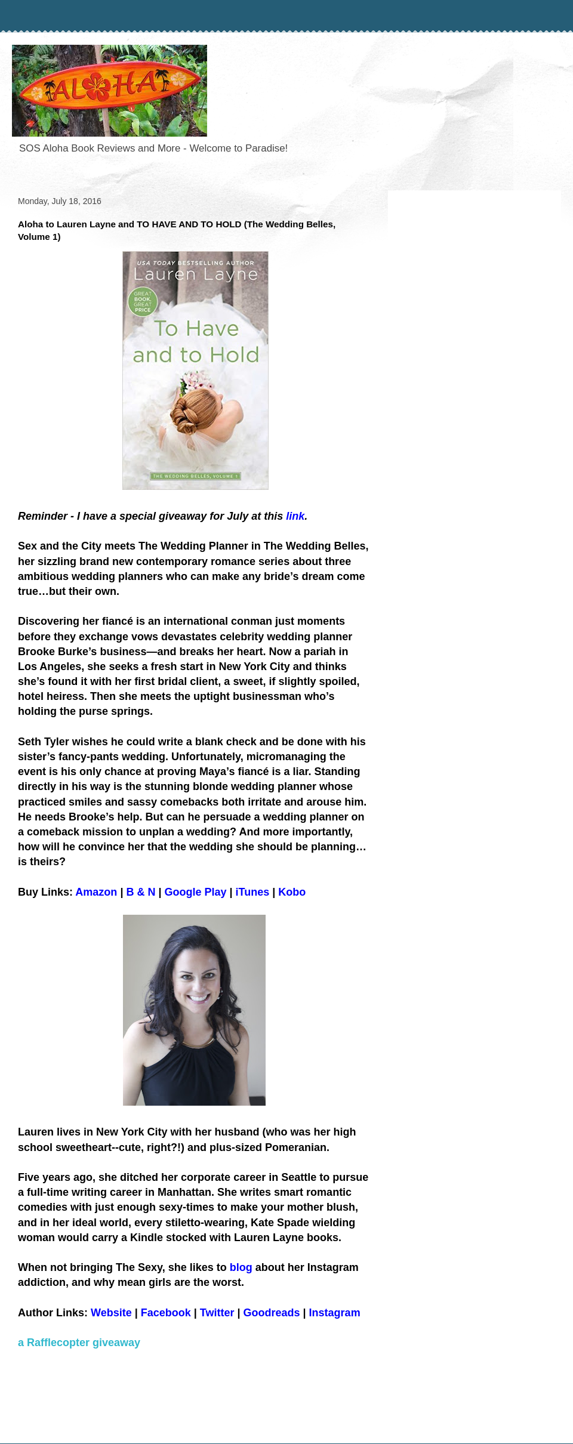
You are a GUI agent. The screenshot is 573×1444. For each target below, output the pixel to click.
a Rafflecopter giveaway (79, 1343)
